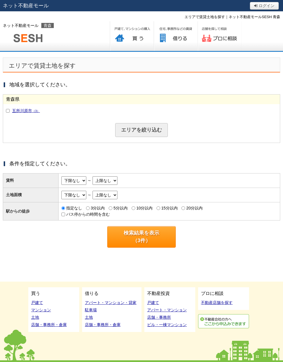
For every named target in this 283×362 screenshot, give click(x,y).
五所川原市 (26, 110)
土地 (35, 317)
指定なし (74, 208)
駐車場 (91, 310)
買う (132, 36)
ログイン (264, 5)
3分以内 (98, 208)
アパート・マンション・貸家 (110, 302)
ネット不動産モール (26, 5)
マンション (41, 310)
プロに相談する (219, 36)
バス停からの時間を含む (88, 214)
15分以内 (169, 208)
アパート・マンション (167, 310)
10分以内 (144, 208)
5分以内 (120, 208)
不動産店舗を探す (217, 302)
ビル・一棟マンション (167, 324)
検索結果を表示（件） (141, 236)
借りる (176, 36)
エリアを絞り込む (141, 130)
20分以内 (194, 208)
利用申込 (223, 321)
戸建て (37, 302)
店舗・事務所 (159, 317)
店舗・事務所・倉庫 (49, 324)
